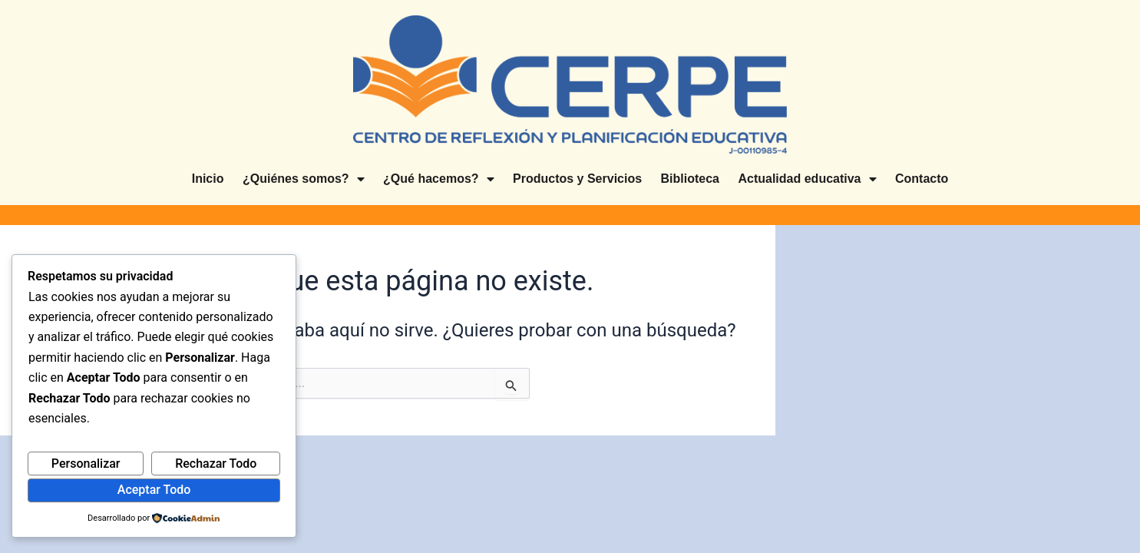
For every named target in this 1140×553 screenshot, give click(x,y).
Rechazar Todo (215, 463)
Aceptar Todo (154, 489)
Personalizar (86, 463)
